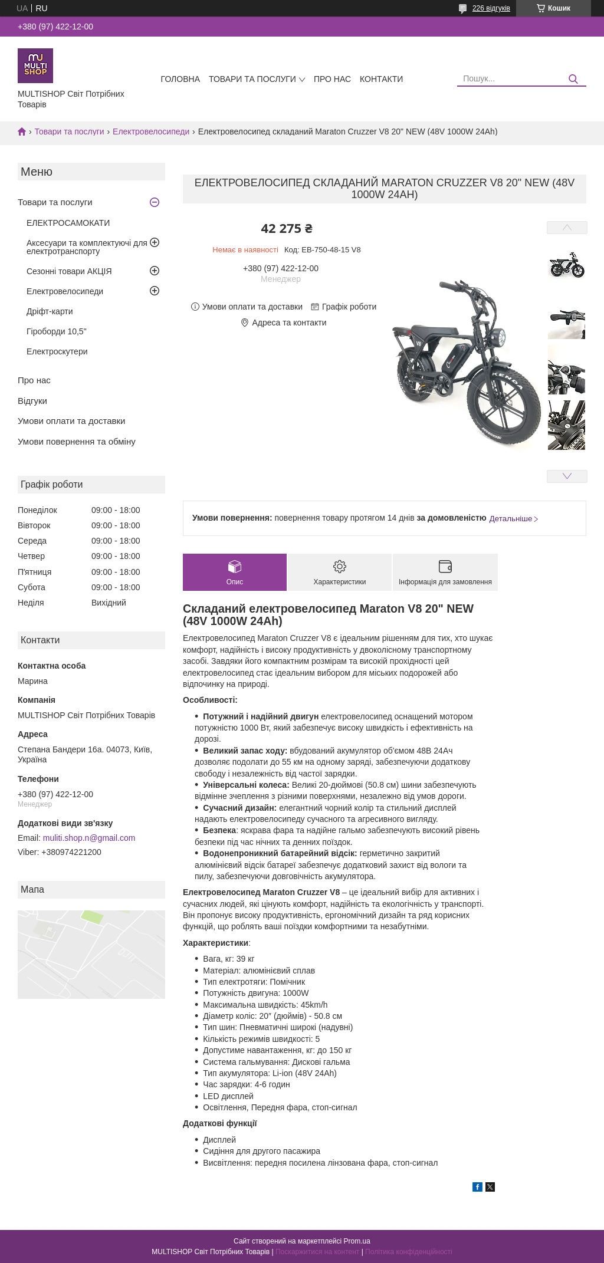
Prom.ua (357, 1241)
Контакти (381, 79)
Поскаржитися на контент (317, 1252)
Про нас (332, 79)
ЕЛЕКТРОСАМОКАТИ (68, 223)
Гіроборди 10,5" (57, 331)
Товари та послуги (252, 79)
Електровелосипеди (151, 131)
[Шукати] (573, 79)
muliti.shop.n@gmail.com (89, 838)
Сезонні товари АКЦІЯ (69, 271)
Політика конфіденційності (408, 1252)
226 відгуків (491, 8)
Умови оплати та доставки (71, 421)
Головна (180, 79)
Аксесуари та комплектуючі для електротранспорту (87, 247)
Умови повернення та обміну (77, 441)
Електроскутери (57, 351)
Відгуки (32, 401)
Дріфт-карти (50, 311)
